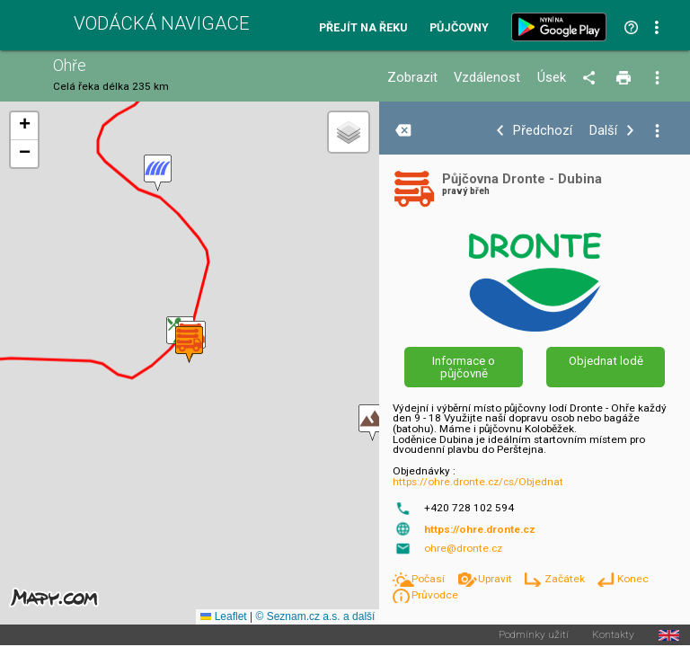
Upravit (496, 578)
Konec (633, 578)
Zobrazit (412, 77)
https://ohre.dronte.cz (479, 529)
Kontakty (613, 635)
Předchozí (542, 130)
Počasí (429, 578)
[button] (372, 422)
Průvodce (434, 595)
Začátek (566, 578)
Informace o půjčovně (463, 366)
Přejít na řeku (363, 28)
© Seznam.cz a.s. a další (315, 616)
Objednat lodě (606, 361)
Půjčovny (459, 28)
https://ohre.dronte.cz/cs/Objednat (478, 481)
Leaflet (223, 616)
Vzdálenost (487, 77)
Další (603, 130)
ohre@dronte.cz (463, 548)
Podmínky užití (534, 635)
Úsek (551, 77)
